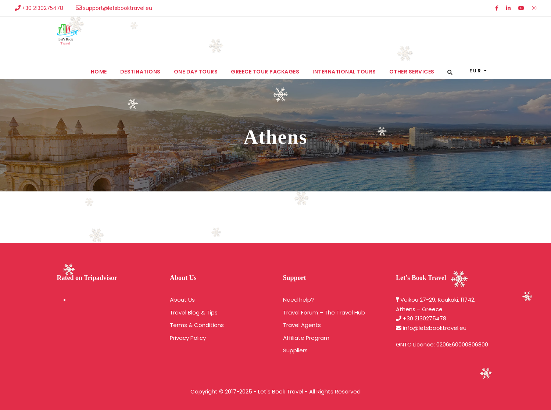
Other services (411, 71)
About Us (182, 299)
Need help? (298, 299)
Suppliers (295, 350)
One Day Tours (196, 71)
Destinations (140, 71)
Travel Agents (302, 325)
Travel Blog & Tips (194, 312)
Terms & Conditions (197, 325)
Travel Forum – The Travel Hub (324, 312)
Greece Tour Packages (265, 71)
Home (99, 71)
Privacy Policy (188, 338)
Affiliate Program (306, 338)
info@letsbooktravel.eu (434, 328)
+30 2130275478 (424, 318)
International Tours (344, 71)
